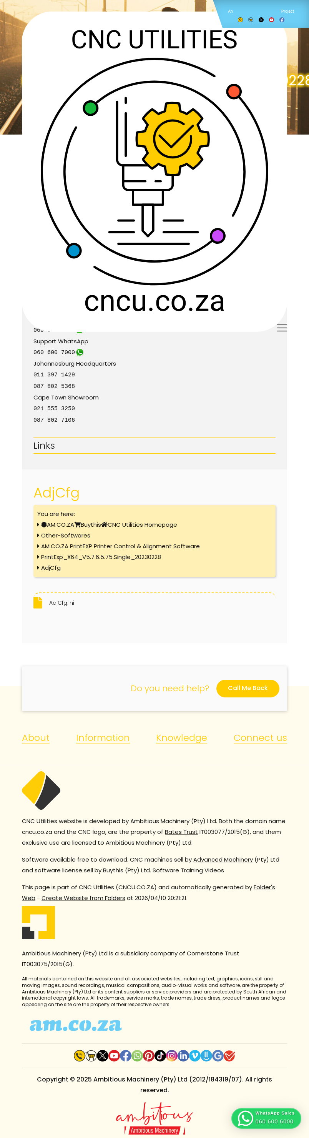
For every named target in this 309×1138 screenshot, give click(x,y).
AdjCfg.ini (61, 600)
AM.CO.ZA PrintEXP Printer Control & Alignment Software (120, 544)
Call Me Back (248, 685)
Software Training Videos (188, 868)
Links (44, 443)
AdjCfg (51, 565)
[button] (266, 1118)
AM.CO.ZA (60, 522)
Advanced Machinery (223, 857)
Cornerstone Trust (213, 951)
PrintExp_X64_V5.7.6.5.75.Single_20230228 (101, 555)
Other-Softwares (65, 533)
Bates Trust (181, 829)
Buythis (91, 522)
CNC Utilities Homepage (142, 522)
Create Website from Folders (83, 896)
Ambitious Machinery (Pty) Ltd (140, 1077)
